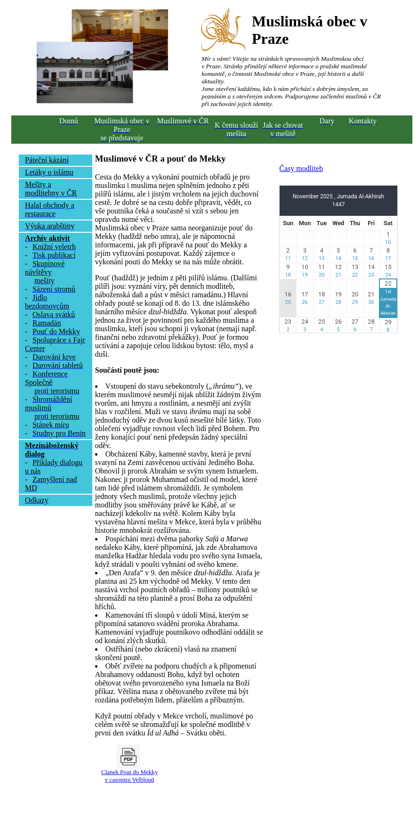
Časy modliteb (301, 168)
